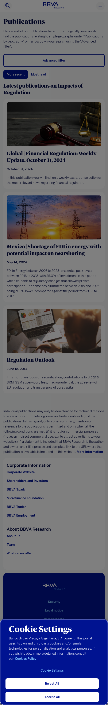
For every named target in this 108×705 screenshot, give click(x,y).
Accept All (52, 697)
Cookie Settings (52, 670)
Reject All (52, 684)
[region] (54, 662)
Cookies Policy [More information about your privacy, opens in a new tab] (25, 659)
